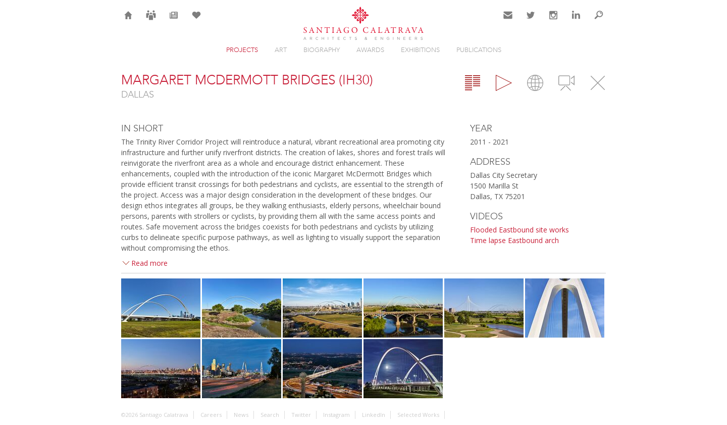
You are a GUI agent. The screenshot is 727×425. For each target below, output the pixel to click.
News (174, 21)
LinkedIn (576, 21)
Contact (508, 21)
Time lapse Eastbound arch (514, 240)
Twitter (531, 21)
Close (598, 83)
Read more (149, 263)
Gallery (504, 83)
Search (599, 21)
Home (128, 21)
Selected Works (418, 414)
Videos (566, 83)
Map (535, 83)
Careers (151, 21)
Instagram (553, 21)
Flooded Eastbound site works (519, 229)
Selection (196, 21)
